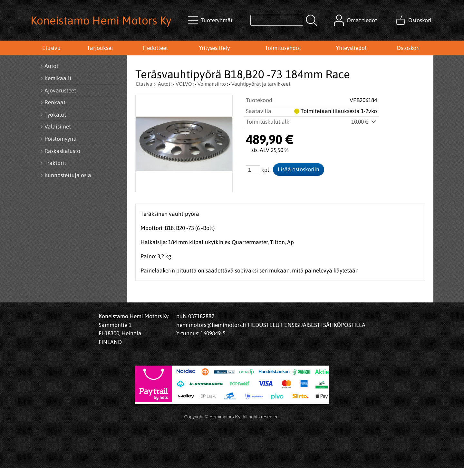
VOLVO (184, 84)
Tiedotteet (155, 48)
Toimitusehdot (283, 48)
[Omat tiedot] (356, 20)
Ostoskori (408, 48)
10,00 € (364, 122)
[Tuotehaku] (276, 20)
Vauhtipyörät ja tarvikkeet (260, 84)
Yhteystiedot (351, 48)
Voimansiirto (212, 84)
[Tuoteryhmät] (211, 20)
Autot (164, 84)
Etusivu (51, 48)
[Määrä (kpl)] (253, 169)
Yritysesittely (214, 48)
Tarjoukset (100, 48)
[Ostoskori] (414, 20)
